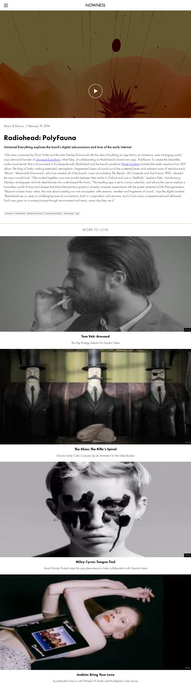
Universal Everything (48, 159)
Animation (9, 213)
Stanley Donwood (34, 213)
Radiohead (20, 213)
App (77, 213)
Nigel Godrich (130, 164)
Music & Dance (14, 126)
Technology (68, 213)
